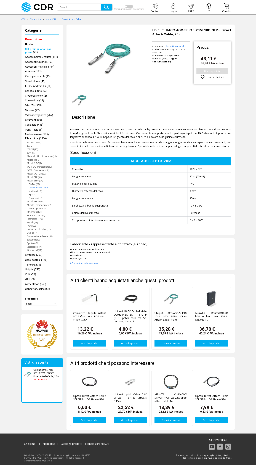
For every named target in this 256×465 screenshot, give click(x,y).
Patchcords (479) (34, 218)
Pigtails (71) (32, 222)
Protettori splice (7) (36, 215)
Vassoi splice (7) (34, 246)
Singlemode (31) (36, 198)
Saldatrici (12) (33, 239)
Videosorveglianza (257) (39, 115)
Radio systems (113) (37, 134)
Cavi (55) (31, 152)
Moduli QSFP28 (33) (36, 173)
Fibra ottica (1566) (36, 138)
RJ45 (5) (32, 194)
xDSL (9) (30, 279)
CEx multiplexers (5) (36, 208)
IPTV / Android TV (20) (38, 86)
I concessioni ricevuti (97, 443)
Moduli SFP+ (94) (35, 180)
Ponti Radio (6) (33, 129)
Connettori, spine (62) (37, 288)
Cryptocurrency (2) (36, 95)
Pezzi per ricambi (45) (37, 76)
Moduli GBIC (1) (34, 163)
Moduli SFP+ (52, 19)
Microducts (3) (33, 159)
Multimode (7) (35, 191)
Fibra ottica (35, 19)
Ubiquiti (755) (32, 269)
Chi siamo (29, 443)
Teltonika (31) (33, 264)
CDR (23, 19)
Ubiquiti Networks (175, 46)
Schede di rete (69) (36, 91)
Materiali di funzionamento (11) (42, 156)
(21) (38, 51)
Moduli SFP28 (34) (35, 201)
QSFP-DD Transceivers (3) (39, 166)
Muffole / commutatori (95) (39, 205)
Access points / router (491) (41, 57)
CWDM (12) (32, 149)
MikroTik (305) (33, 105)
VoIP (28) (30, 274)
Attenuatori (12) (34, 250)
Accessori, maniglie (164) (39, 66)
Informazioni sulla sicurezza (84, 263)
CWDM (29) (34, 184)
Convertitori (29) (34, 100)
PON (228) (32, 225)
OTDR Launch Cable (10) (38, 229)
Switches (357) (33, 255)
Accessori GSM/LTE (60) (39, 62)
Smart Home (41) (35, 81)
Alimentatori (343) (35, 284)
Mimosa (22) (32, 110)
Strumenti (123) (34, 211)
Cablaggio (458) (34, 124)
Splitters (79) (33, 243)
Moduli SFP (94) (34, 177)
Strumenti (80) (33, 119)
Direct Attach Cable (71, 19)
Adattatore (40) (34, 142)
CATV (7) (31, 145)
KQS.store (47, 460)
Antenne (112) (33, 71)
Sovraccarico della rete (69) (39, 236)
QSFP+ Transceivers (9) (38, 170)
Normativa (49, 443)
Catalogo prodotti (71, 443)
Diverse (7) (32, 232)
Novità (29, 44)
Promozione (33, 39)
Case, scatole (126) (36, 259)
